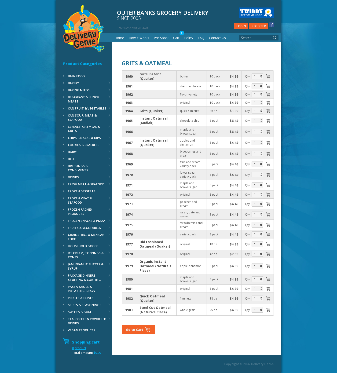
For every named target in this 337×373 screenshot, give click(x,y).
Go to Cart (134, 329)
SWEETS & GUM (79, 312)
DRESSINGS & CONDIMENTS (78, 168)
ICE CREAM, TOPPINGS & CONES (86, 255)
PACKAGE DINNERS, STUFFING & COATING (84, 277)
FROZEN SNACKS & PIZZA (86, 221)
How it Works (139, 38)
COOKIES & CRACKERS (83, 145)
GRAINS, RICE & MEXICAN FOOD (86, 237)
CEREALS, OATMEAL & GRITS (84, 128)
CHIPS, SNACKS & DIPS (84, 138)
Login (241, 26)
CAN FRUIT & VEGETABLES (87, 108)
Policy (188, 38)
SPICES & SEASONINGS (84, 305)
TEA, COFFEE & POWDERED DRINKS (87, 321)
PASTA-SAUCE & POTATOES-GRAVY (81, 289)
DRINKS (73, 177)
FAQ (201, 38)
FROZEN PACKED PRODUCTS (80, 211)
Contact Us (217, 38)
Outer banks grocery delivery (195, 15)
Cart (176, 38)
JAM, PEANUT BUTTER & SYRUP (85, 266)
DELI (71, 159)
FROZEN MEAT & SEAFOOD (80, 200)
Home (119, 38)
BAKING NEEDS (79, 90)
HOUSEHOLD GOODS (83, 246)
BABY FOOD (76, 76)
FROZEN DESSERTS (81, 191)
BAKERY (73, 83)
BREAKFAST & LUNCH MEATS (83, 99)
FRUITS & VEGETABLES (84, 228)
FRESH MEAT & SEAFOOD (86, 184)
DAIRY (72, 152)
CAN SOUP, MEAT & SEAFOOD (82, 117)
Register (259, 26)
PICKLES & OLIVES (81, 298)
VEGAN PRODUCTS (81, 330)
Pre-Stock (161, 38)
